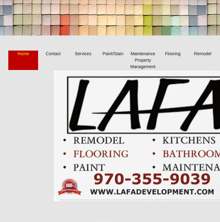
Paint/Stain (113, 53)
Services (83, 53)
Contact (53, 53)
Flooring (173, 53)
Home (23, 53)
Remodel (202, 53)
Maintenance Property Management (142, 60)
